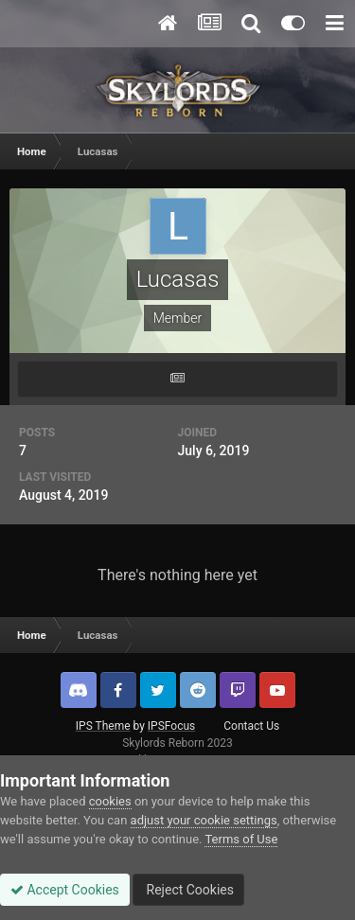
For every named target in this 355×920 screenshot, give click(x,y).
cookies (110, 801)
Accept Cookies (64, 889)
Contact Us (251, 726)
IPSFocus (171, 726)
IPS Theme (103, 726)
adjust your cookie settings (204, 820)
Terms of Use (240, 839)
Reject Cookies (188, 889)
